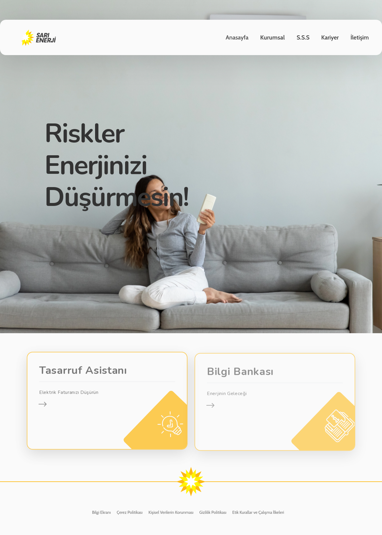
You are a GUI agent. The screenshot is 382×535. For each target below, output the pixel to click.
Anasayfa (237, 37)
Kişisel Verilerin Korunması (170, 512)
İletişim (360, 37)
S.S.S (303, 37)
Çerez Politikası (129, 512)
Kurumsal (272, 37)
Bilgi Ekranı (101, 512)
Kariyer (330, 37)
